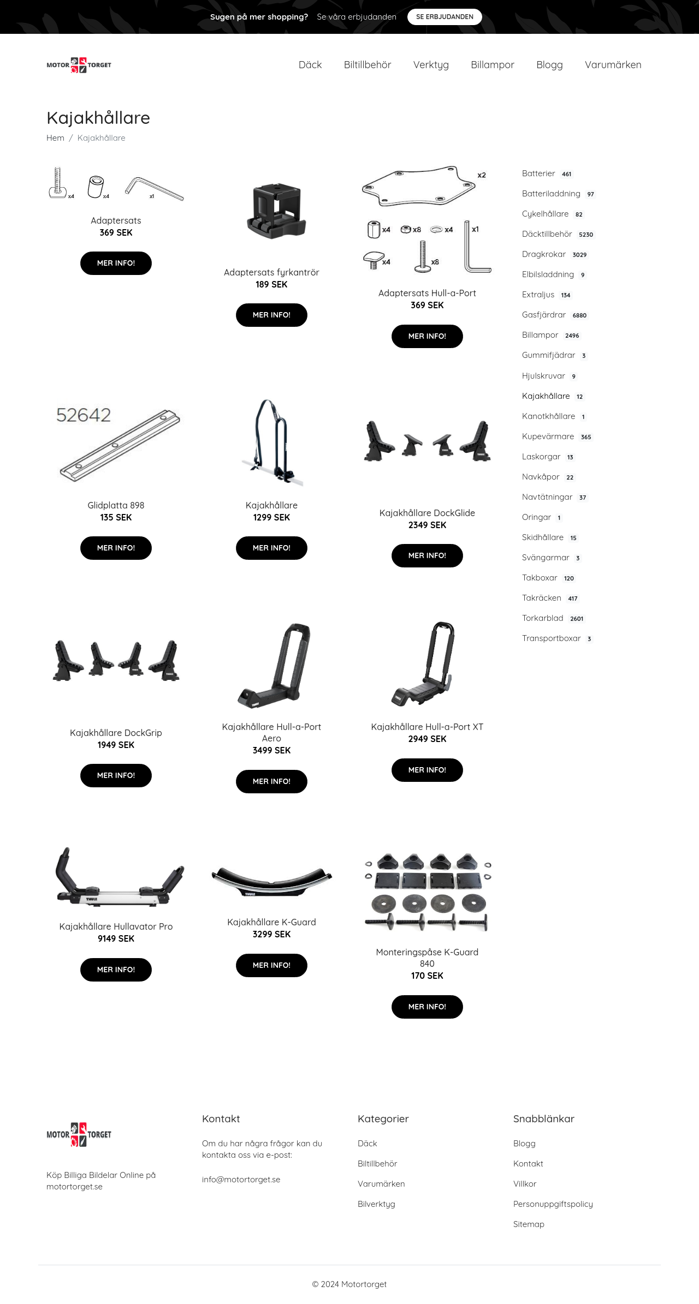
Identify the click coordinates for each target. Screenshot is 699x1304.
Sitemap (528, 1225)
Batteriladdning (559, 194)
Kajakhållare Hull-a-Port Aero (272, 733)
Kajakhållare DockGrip (116, 733)
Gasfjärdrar (555, 315)
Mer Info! (116, 263)
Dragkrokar (555, 254)
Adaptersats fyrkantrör (271, 272)
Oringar (542, 517)
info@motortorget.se (241, 1180)
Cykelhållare (553, 214)
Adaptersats (116, 221)
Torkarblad (554, 619)
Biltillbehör (368, 65)
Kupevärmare (558, 437)
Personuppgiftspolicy (553, 1205)
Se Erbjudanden (444, 17)
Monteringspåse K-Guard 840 (427, 959)
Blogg (549, 65)
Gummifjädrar (555, 356)
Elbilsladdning (554, 275)
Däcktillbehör (559, 234)
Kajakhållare (553, 396)
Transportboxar (558, 639)
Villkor (525, 1185)
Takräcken (551, 599)
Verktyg (431, 65)
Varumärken (613, 65)
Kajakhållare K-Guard (271, 923)
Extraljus (547, 295)
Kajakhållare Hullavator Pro (116, 927)
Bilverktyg (376, 1205)
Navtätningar (555, 497)
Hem (55, 138)
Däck (310, 65)
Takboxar (549, 578)
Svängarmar (552, 558)
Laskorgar (549, 457)
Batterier (548, 174)
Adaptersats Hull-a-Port (427, 294)
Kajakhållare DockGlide (427, 513)
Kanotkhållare (554, 416)
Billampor (492, 65)
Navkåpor (549, 477)
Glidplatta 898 (115, 505)
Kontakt (528, 1164)
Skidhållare (550, 538)
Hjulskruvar (550, 376)
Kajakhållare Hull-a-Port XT (427, 727)
